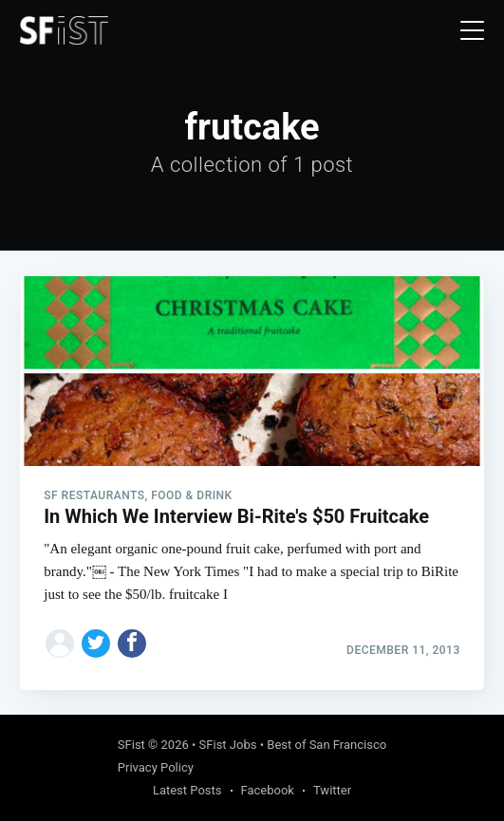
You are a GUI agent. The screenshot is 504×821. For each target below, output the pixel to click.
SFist (131, 744)
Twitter (332, 790)
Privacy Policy (156, 767)
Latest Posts (187, 790)
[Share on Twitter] (96, 643)
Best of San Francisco (326, 744)
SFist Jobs (228, 744)
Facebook (267, 790)
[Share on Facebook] (132, 643)
